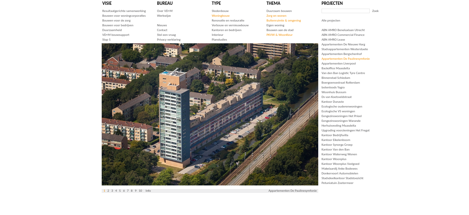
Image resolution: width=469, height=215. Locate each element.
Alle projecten (331, 20)
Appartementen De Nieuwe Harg (343, 44)
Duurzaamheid (112, 30)
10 (140, 191)
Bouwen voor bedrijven (117, 25)
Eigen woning (275, 25)
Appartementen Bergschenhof (342, 54)
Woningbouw (221, 16)
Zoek (375, 11)
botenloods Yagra (333, 87)
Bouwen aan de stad (280, 30)
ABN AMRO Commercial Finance (343, 35)
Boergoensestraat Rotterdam (341, 83)
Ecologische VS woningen (338, 111)
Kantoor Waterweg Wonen (339, 154)
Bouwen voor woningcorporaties (124, 16)
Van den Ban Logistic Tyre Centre (343, 73)
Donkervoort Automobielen (340, 173)
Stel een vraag (166, 35)
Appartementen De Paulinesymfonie (346, 59)
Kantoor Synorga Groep (337, 145)
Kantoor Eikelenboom (336, 140)
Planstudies (219, 40)
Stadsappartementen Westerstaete (345, 49)
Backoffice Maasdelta (336, 68)
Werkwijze (164, 16)
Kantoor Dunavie (333, 102)
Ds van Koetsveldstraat (337, 97)
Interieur (217, 35)
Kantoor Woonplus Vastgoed (340, 164)
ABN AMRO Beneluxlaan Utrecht (343, 30)
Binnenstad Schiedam (336, 78)
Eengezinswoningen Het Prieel (342, 116)
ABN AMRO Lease (333, 40)
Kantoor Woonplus (334, 159)
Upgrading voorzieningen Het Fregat (346, 130)
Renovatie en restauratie (228, 20)
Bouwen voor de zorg (116, 20)
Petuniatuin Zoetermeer (338, 183)
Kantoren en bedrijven (226, 30)
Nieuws (162, 25)
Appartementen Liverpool (339, 63)
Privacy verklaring (169, 40)
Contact (162, 30)
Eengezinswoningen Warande (341, 121)
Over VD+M (165, 11)
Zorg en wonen (276, 16)
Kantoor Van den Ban (336, 149)
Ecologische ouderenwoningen (342, 106)
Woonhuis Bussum (334, 92)
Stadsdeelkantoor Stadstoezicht (342, 178)
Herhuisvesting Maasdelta (339, 126)
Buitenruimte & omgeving (284, 20)
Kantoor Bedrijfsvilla (335, 135)
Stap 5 (106, 40)
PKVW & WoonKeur (280, 35)
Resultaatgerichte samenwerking (124, 11)
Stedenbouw (220, 11)
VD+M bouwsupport (115, 35)
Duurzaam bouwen (279, 11)
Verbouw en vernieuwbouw (230, 25)
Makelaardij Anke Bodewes (339, 169)
